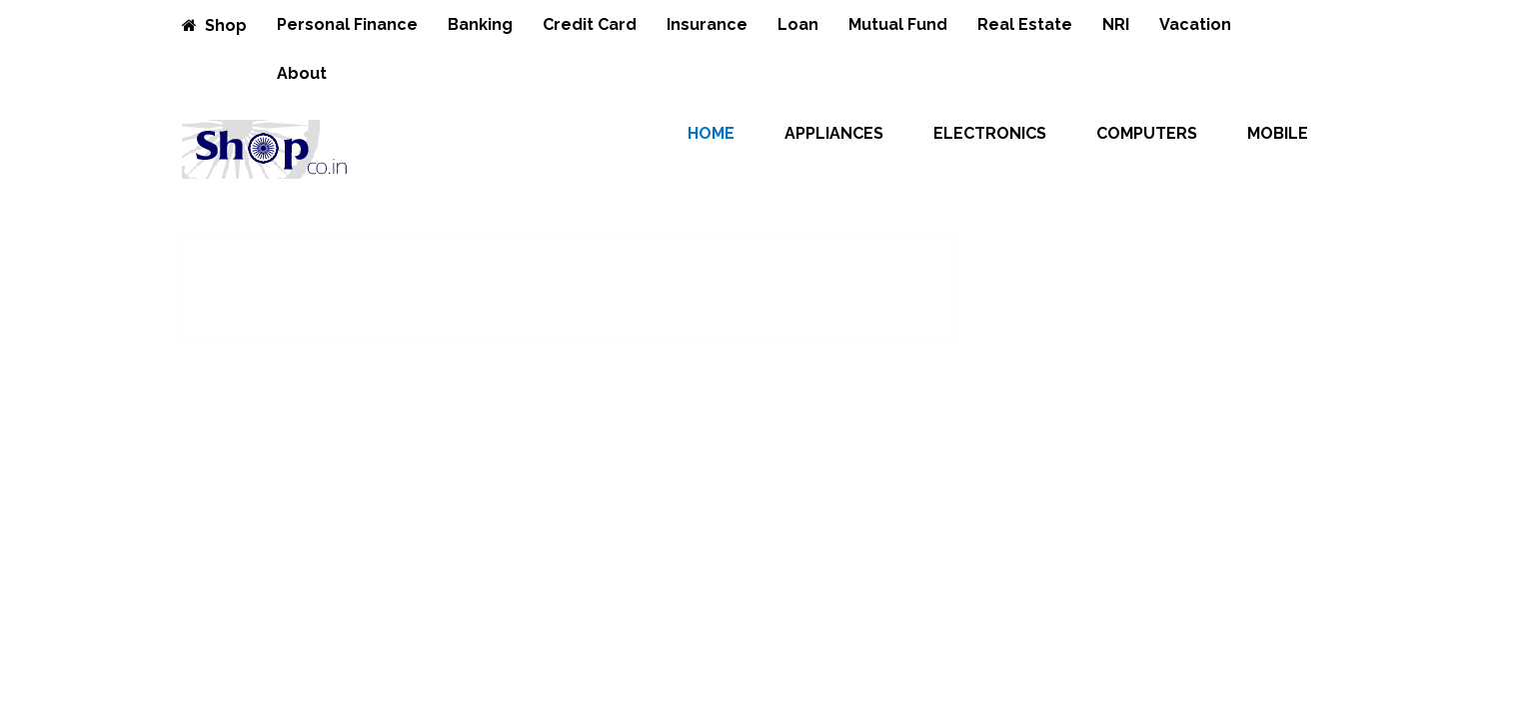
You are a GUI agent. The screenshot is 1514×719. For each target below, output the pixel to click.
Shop (214, 25)
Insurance (707, 24)
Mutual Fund (897, 24)
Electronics (989, 133)
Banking (480, 24)
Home (711, 133)
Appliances (833, 133)
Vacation (1195, 24)
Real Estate (1024, 24)
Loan (797, 24)
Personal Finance (347, 24)
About (302, 73)
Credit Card (590, 24)
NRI (1115, 24)
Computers (1146, 133)
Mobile (1277, 133)
